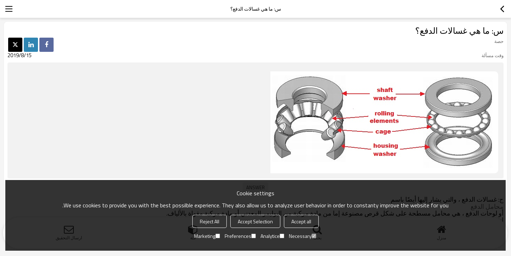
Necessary (302, 236)
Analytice (272, 236)
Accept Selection (255, 221)
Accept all (301, 221)
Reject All (209, 221)
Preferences (240, 236)
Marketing (207, 236)
